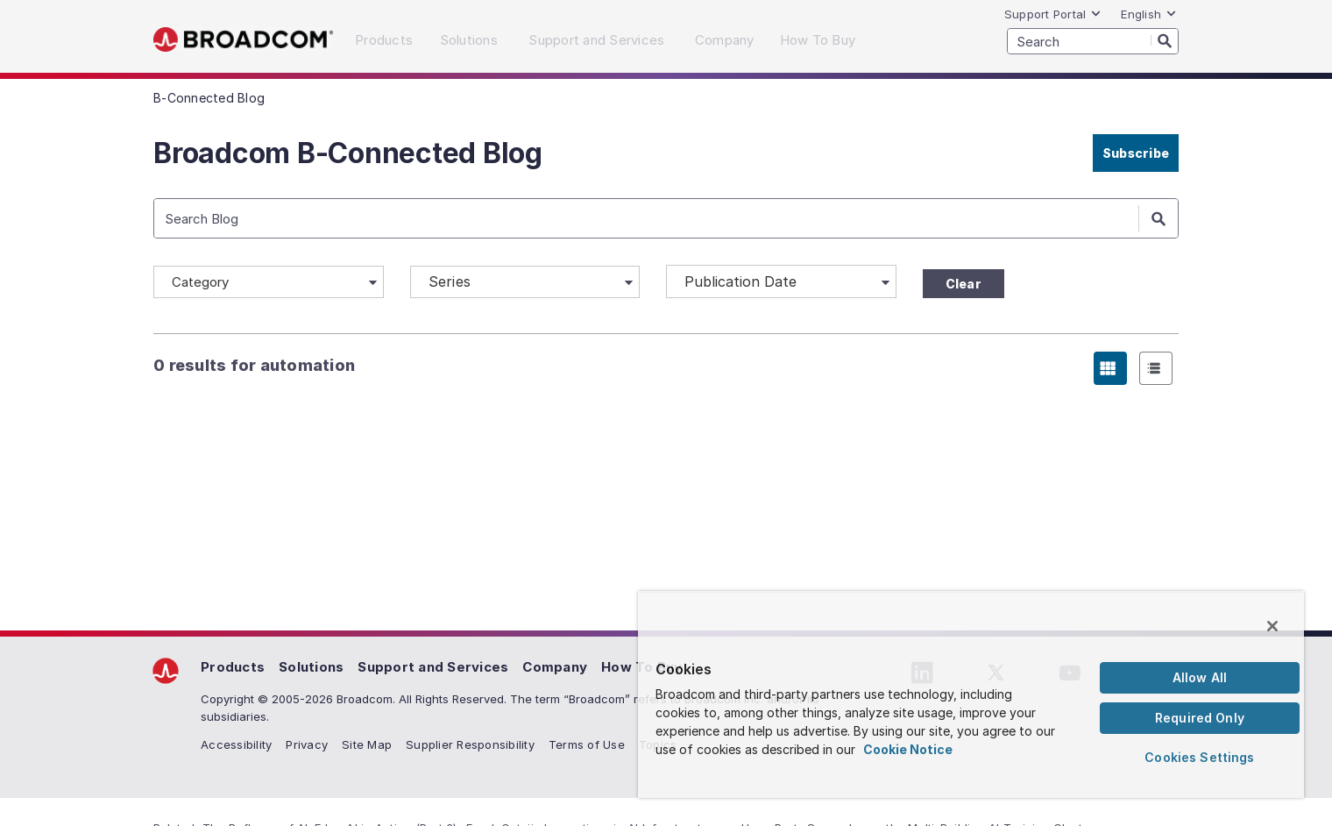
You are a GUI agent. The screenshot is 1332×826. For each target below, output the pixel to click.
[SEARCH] (1093, 41)
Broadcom (243, 40)
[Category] (268, 282)
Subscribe (1135, 153)
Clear (963, 283)
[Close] (1272, 626)
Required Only (1199, 717)
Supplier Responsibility (470, 744)
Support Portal (1053, 14)
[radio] (1110, 368)
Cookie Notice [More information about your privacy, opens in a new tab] (908, 749)
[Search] (1164, 40)
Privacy (307, 744)
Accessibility (236, 744)
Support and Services (433, 667)
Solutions (311, 667)
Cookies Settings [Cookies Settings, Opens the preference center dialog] (1199, 757)
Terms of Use (587, 744)
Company (554, 667)
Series (450, 281)
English (1149, 14)
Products (233, 667)
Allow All (1200, 677)
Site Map (367, 744)
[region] (971, 694)
